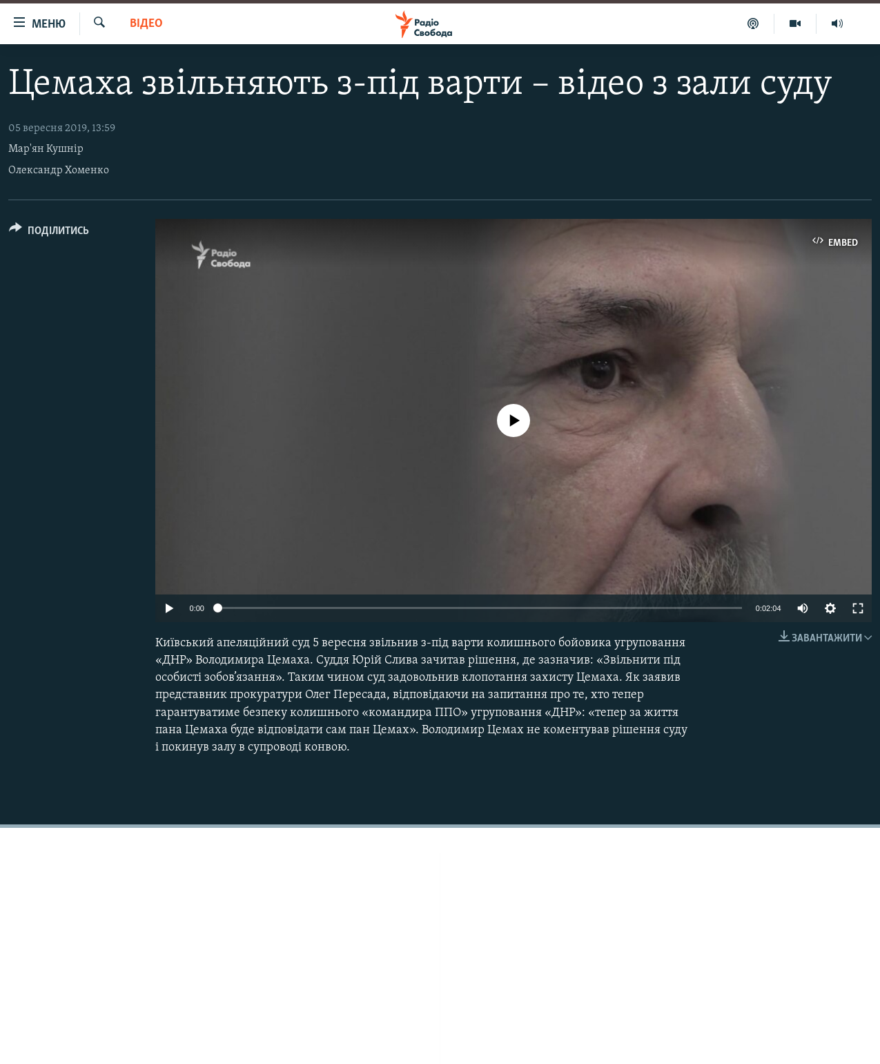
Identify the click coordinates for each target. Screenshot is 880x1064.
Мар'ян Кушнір (46, 149)
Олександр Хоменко (58, 170)
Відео (146, 23)
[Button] (49, 233)
